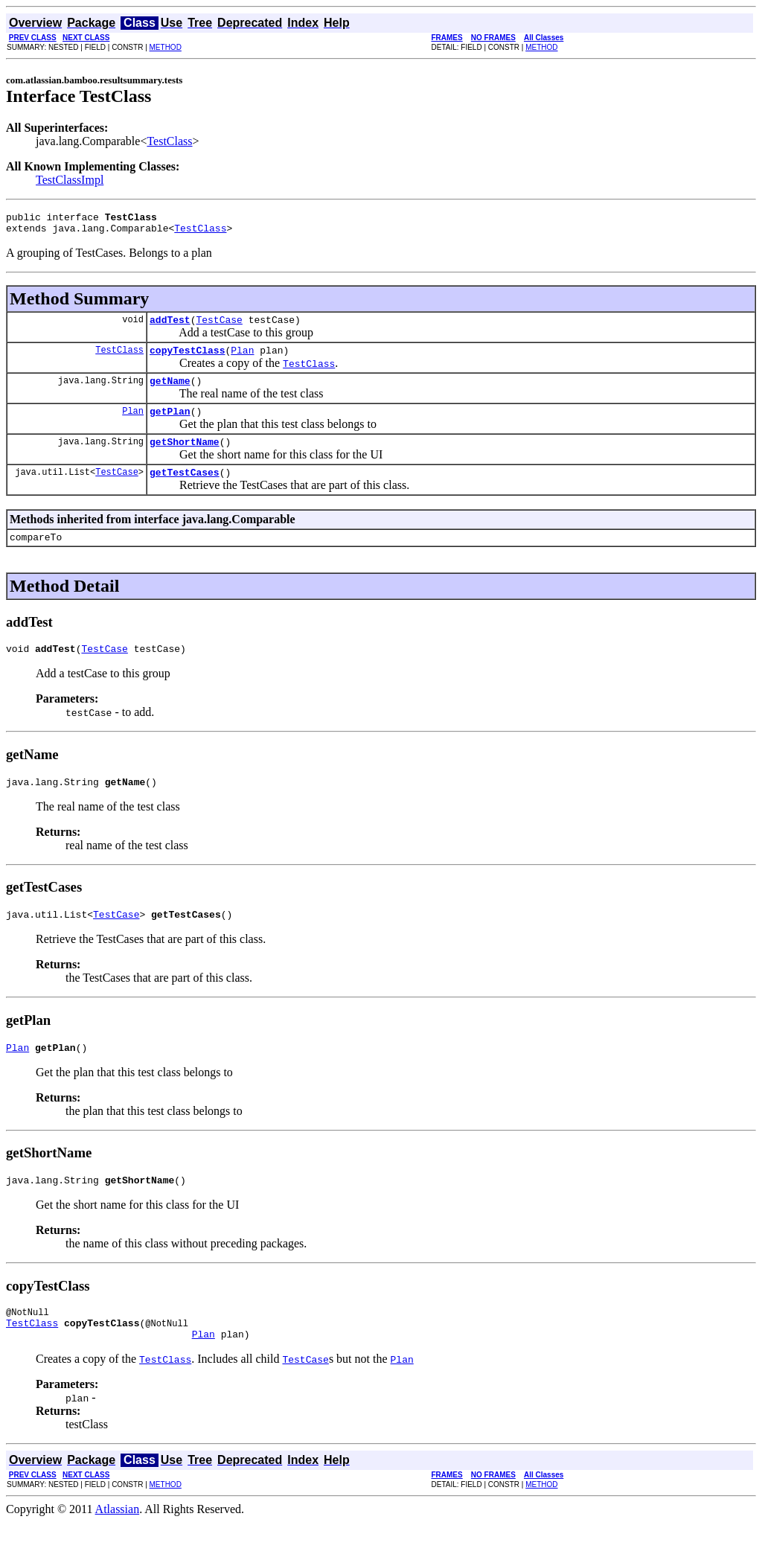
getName (170, 391)
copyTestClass (187, 358)
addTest (170, 326)
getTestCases (185, 489)
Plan (242, 358)
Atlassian (117, 1547)
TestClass (169, 141)
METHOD (166, 47)
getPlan (170, 424)
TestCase (219, 326)
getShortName (185, 457)
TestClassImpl (69, 179)
